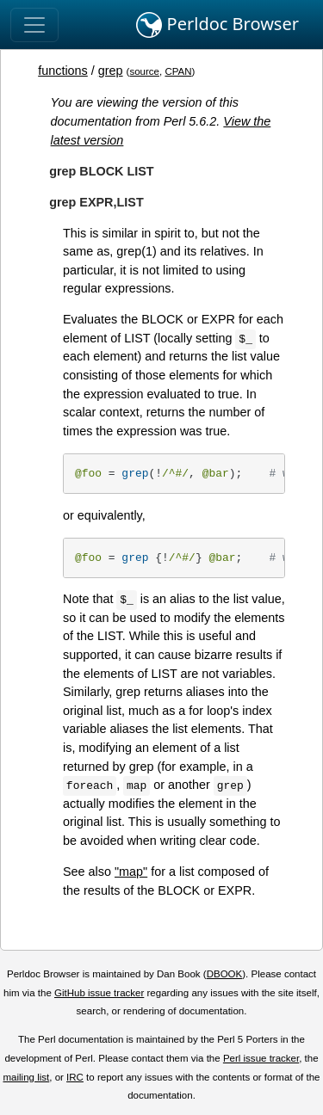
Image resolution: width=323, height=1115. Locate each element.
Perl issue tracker (261, 1058)
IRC (75, 1077)
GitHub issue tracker (99, 993)
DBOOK (225, 974)
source (144, 71)
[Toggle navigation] (34, 25)
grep (110, 70)
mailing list (26, 1077)
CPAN (178, 71)
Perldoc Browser (217, 25)
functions (63, 70)
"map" (131, 871)
